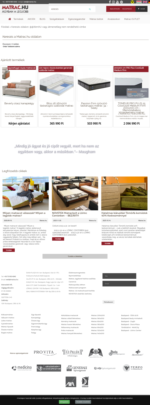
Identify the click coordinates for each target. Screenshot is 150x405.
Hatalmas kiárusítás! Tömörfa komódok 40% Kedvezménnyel (124, 214)
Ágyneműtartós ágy (39, 324)
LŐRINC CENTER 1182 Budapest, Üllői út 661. (42, 288)
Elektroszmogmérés (77, 273)
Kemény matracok (68, 321)
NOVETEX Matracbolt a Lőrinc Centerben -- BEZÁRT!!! (69, 214)
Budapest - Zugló (128, 321)
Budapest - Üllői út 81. (129, 315)
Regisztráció (127, 9)
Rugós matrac (6, 333)
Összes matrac (7, 330)
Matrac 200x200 (98, 315)
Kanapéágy (35, 318)
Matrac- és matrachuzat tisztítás (82, 291)
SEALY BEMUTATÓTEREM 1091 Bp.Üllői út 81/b (43, 291)
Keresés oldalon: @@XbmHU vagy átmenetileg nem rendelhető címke (48, 27)
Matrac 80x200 (97, 321)
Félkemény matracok (70, 327)
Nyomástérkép (75, 276)
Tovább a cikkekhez (75, 256)
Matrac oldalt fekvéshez (70, 318)
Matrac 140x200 (97, 333)
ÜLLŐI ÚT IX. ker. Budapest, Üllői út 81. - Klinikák (44, 279)
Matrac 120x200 (97, 330)
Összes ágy (35, 321)
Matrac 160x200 (97, 318)
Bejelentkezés (115, 9)
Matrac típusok (7, 327)
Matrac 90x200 (97, 327)
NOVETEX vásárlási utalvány (80, 294)
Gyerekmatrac (7, 324)
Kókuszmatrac (7, 315)
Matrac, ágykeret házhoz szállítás (82, 279)
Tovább (9, 250)
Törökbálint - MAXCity (130, 327)
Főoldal (5, 27)
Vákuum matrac (7, 318)
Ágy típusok (36, 315)
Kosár (141, 9)
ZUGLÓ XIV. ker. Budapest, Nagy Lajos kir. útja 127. (45, 282)
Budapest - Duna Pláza (130, 324)
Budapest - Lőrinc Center (131, 330)
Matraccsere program (77, 288)
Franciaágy (35, 327)
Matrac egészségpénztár (19, 353)
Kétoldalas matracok (69, 315)
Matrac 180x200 (97, 324)
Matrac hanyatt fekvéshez (71, 333)
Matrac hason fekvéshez (71, 324)
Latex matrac (6, 321)
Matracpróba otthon (77, 285)
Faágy (33, 333)
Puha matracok (67, 330)
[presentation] (121, 293)
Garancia (72, 282)
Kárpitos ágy (36, 330)
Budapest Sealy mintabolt (131, 318)
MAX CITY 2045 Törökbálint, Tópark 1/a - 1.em (43, 285)
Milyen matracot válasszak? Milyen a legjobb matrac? (24, 214)
